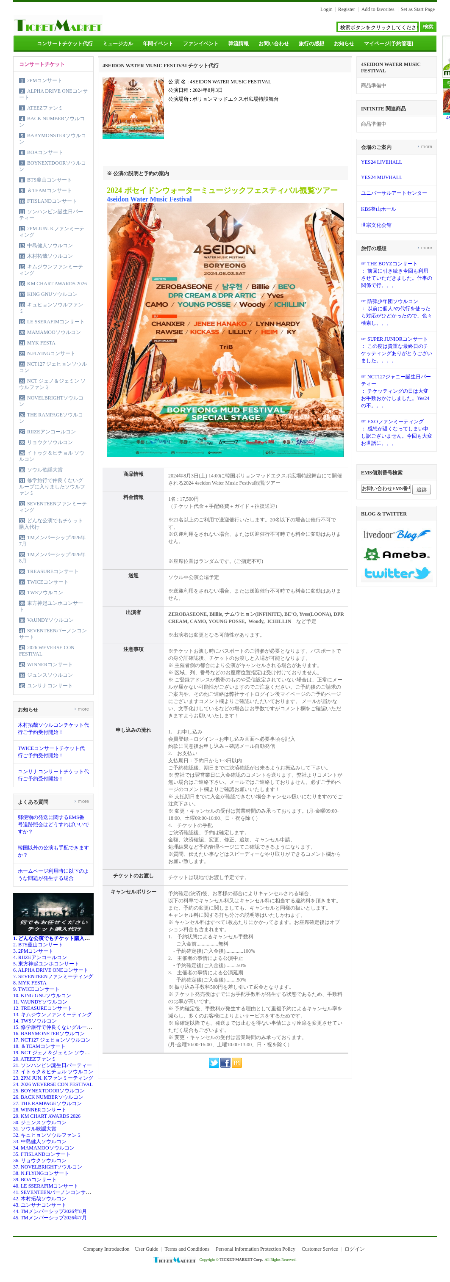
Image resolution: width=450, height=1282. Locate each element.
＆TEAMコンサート (49, 190)
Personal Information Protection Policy (255, 1249)
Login (326, 9)
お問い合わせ (273, 44)
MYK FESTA (41, 343)
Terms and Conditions (186, 1249)
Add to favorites (377, 9)
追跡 (422, 490)
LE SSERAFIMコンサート (56, 322)
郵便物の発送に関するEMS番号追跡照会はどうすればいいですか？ (53, 824)
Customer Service (320, 1249)
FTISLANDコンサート (52, 201)
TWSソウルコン (45, 593)
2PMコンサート (44, 80)
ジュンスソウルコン (50, 675)
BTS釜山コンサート (49, 180)
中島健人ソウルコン (50, 245)
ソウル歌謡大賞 (45, 470)
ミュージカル (118, 44)
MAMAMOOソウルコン (54, 332)
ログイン (354, 1249)
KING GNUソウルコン (52, 294)
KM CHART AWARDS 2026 (57, 284)
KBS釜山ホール (378, 209)
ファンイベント (201, 44)
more (81, 709)
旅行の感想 (311, 44)
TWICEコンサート (48, 582)
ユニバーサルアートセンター (394, 193)
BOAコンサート (45, 152)
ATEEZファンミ (45, 108)
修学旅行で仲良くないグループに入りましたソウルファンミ (52, 486)
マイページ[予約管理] (388, 44)
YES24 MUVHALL (382, 177)
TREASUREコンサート (53, 571)
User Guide (146, 1249)
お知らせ (344, 44)
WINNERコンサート (50, 664)
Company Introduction (106, 1249)
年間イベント (158, 44)
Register (346, 9)
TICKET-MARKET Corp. (241, 1259)
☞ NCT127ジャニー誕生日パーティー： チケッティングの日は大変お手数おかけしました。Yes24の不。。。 (396, 391)
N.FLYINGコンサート (51, 353)
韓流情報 (238, 44)
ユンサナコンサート (50, 686)
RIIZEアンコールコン (51, 432)
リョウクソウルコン (50, 442)
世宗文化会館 (376, 225)
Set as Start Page (418, 9)
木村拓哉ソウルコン (50, 256)
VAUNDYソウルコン (50, 620)
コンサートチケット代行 (65, 44)
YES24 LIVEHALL (381, 162)
